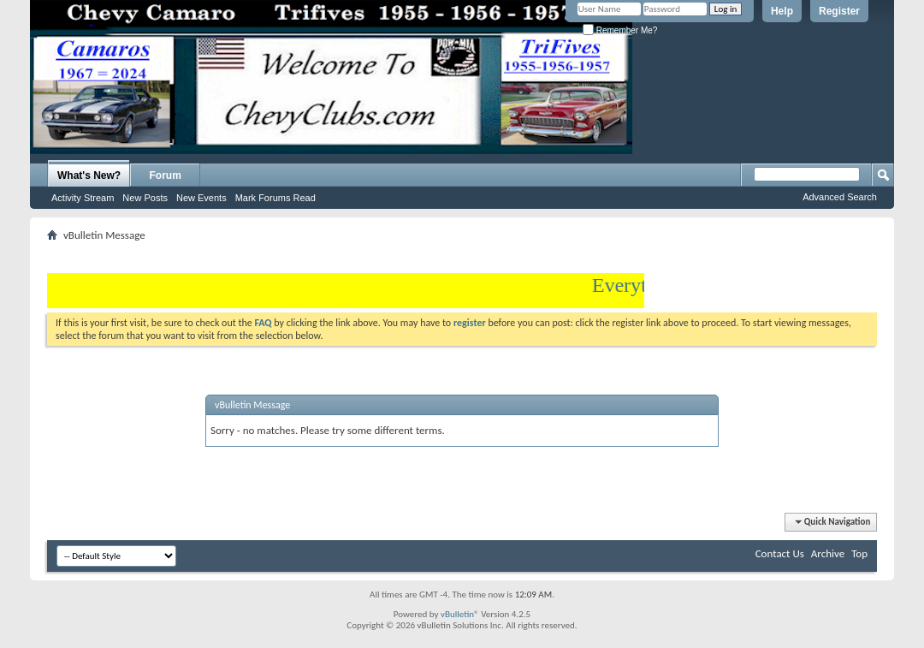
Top (859, 553)
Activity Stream (82, 198)
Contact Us (779, 553)
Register (839, 11)
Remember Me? (620, 30)
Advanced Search (840, 197)
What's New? (89, 175)
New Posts (145, 198)
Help (782, 11)
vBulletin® (460, 614)
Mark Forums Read (275, 198)
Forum (165, 175)
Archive (827, 553)
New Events (201, 198)
